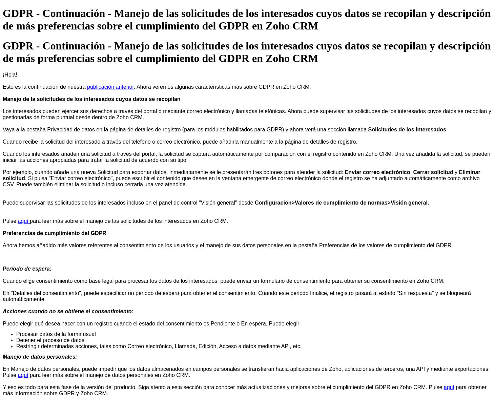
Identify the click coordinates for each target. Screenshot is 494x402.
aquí (24, 221)
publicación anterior (110, 87)
